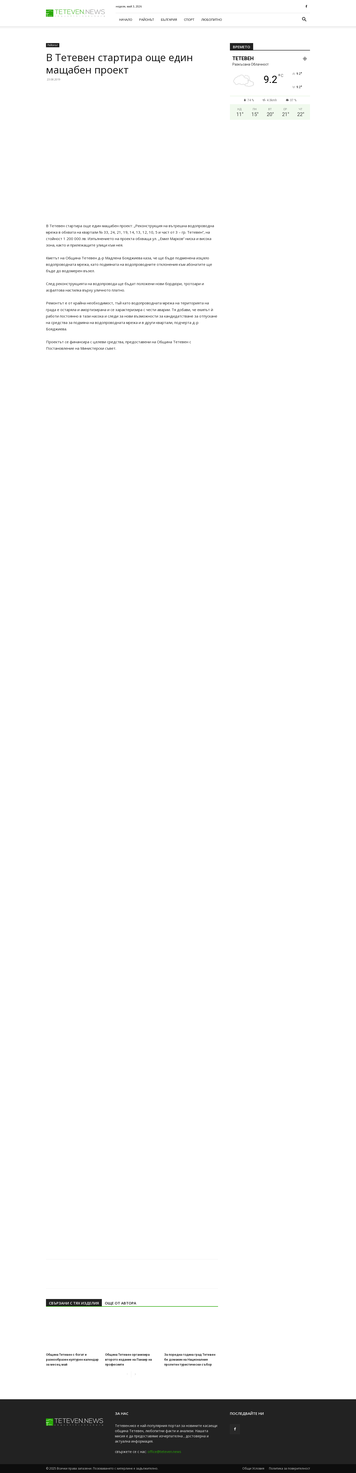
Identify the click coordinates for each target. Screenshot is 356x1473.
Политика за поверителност (289, 1468)
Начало (125, 19)
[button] (304, 20)
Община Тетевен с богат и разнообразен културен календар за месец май (72, 1359)
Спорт (189, 19)
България (169, 19)
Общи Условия (253, 1468)
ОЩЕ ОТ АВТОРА (120, 1303)
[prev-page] (127, 1374)
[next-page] (135, 1374)
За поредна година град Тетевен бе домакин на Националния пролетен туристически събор (189, 1359)
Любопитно (211, 19)
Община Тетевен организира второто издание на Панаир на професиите (128, 1359)
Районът (146, 19)
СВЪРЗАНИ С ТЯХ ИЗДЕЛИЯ (74, 1303)
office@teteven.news (164, 1451)
